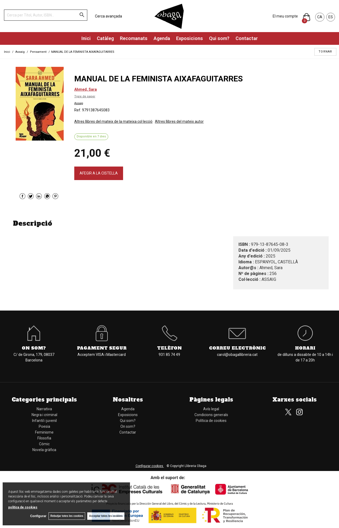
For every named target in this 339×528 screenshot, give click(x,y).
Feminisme (44, 432)
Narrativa (44, 409)
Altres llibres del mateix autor (179, 121)
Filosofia (44, 438)
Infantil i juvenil (44, 420)
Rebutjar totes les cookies (66, 515)
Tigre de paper (84, 96)
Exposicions (189, 38)
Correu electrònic (237, 348)
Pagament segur (102, 348)
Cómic (44, 444)
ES (330, 17)
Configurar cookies (150, 466)
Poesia (44, 426)
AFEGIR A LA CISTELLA (99, 173)
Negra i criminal (44, 415)
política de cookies (22, 507)
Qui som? (219, 38)
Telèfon (169, 348)
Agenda (162, 38)
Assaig (78, 103)
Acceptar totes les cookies (106, 515)
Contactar (247, 38)
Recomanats (133, 38)
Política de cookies (211, 420)
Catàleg (105, 38)
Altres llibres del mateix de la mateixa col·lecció (113, 121)
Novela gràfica (44, 450)
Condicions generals (211, 415)
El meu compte (285, 16)
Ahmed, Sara (85, 89)
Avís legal (211, 409)
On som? (34, 348)
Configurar (37, 516)
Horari (305, 348)
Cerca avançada (108, 16)
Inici (86, 38)
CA (319, 17)
